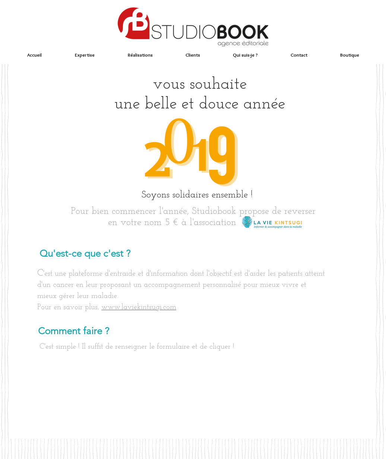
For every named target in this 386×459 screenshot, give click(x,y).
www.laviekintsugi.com (138, 307)
